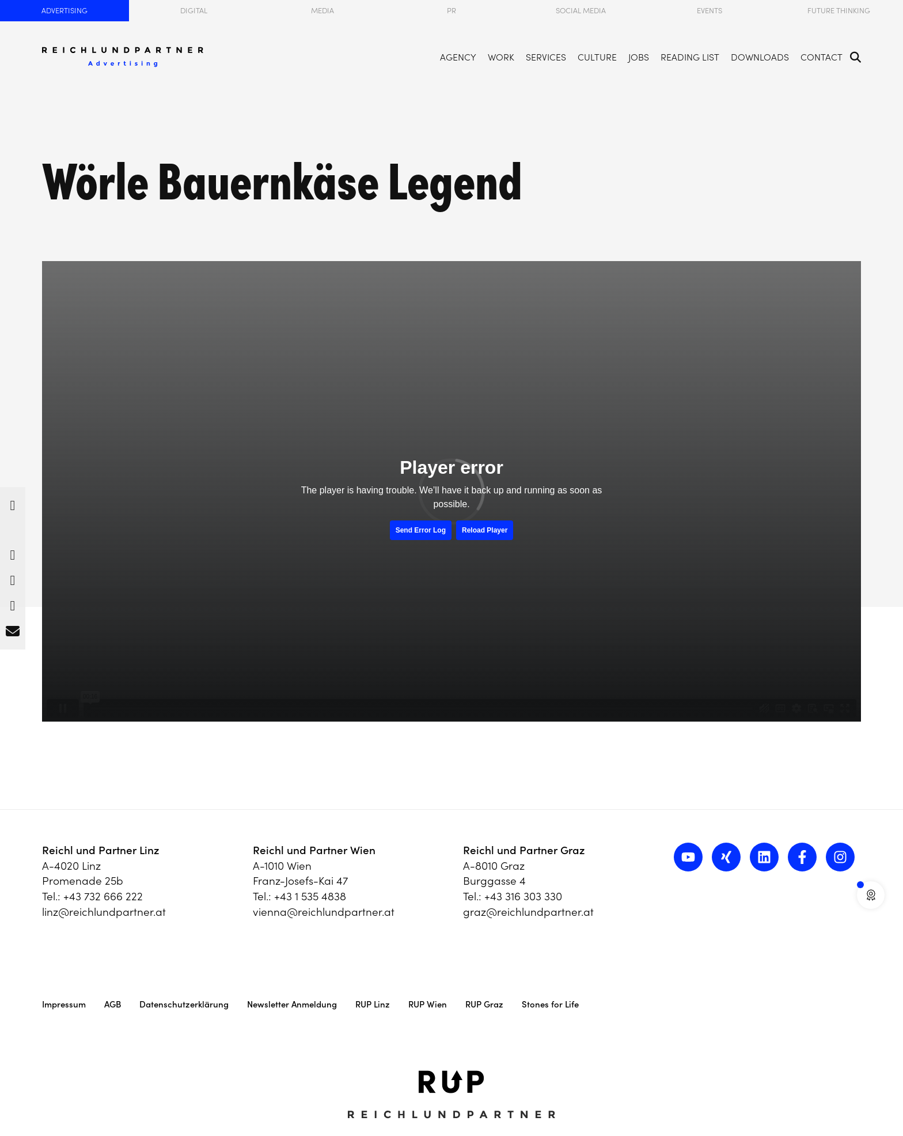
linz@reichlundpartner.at (104, 912)
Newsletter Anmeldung (292, 1004)
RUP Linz (372, 1004)
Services (546, 50)
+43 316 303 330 (523, 896)
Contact (821, 50)
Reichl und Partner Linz (101, 850)
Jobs (638, 50)
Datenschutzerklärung (184, 1004)
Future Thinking (838, 11)
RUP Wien (427, 1004)
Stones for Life (550, 1004)
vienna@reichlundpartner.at (323, 912)
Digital (193, 11)
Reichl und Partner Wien (314, 850)
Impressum (64, 1004)
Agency (458, 50)
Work (501, 50)
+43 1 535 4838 (310, 896)
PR (451, 11)
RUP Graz (484, 1004)
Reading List (690, 50)
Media (322, 11)
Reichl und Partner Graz (524, 850)
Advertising (64, 11)
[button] (12, 502)
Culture (597, 50)
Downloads (760, 50)
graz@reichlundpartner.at (528, 912)
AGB (112, 1004)
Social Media (581, 11)
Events (709, 11)
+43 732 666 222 (103, 896)
